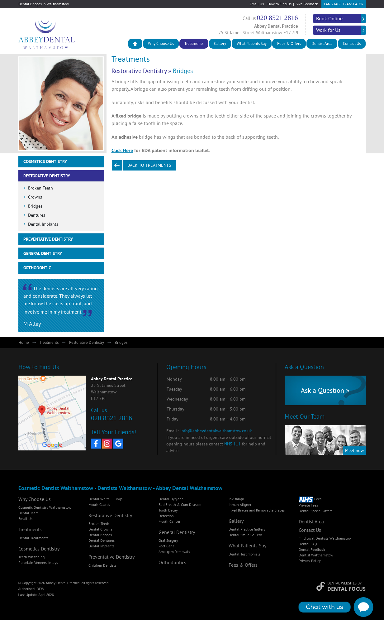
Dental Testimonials (244, 554)
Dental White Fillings (105, 499)
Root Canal (167, 546)
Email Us (257, 4)
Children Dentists (102, 565)
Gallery (220, 43)
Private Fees (308, 505)
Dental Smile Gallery (245, 534)
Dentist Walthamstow (316, 555)
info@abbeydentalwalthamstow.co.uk (216, 431)
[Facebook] (96, 444)
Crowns (35, 197)
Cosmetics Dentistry (45, 161)
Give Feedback (307, 4)
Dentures (36, 215)
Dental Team (28, 513)
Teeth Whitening (31, 557)
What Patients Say (252, 43)
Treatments (193, 43)
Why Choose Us (161, 43)
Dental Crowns (100, 529)
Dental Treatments (33, 538)
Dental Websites (342, 583)
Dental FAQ (308, 543)
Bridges (35, 206)
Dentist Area (321, 43)
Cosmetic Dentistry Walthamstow (44, 507)
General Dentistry (42, 253)
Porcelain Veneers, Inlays (38, 562)
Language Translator (343, 4)
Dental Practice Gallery (247, 529)
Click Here (122, 150)
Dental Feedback (312, 549)
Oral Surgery (168, 540)
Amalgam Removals (174, 551)
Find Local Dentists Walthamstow (325, 538)
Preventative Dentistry (48, 239)
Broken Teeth (40, 188)
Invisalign (236, 499)
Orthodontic (37, 268)
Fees (310, 499)
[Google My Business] (118, 444)
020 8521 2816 (277, 18)
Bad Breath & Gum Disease (180, 504)
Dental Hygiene (171, 499)
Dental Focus (346, 588)
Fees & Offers (289, 43)
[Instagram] (107, 444)
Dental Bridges (100, 534)
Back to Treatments (149, 165)
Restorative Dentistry (139, 71)
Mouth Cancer (169, 521)
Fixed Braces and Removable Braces (257, 510)
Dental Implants (43, 224)
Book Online (329, 18)
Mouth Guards (99, 504)
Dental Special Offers (315, 510)
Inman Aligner (240, 504)
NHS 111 (232, 444)
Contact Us (352, 43)
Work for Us (328, 30)
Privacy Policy (310, 560)
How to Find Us (280, 4)
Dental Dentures (101, 540)
